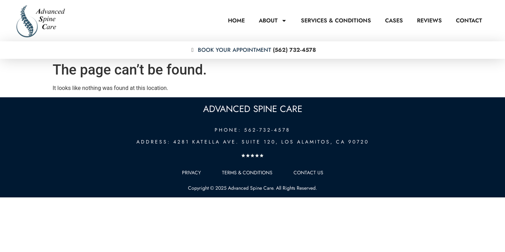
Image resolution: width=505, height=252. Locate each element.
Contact (469, 20)
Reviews (429, 20)
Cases (394, 20)
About (273, 20)
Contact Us (308, 172)
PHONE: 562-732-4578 (252, 129)
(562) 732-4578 (252, 50)
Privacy (191, 172)
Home (236, 20)
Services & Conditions (336, 20)
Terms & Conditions (247, 172)
